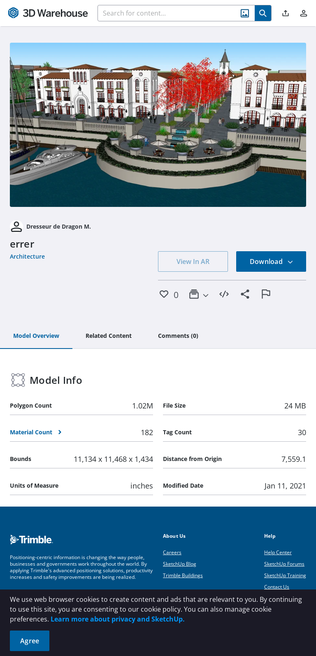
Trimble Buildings (183, 575)
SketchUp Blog (179, 563)
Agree (29, 640)
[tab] (36, 336)
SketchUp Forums (284, 563)
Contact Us (276, 586)
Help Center (278, 552)
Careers (172, 552)
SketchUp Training (285, 575)
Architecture (27, 256)
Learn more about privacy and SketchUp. (118, 619)
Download (271, 261)
